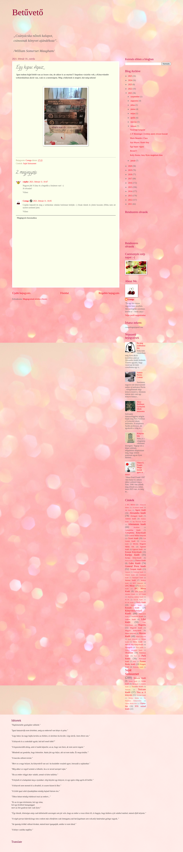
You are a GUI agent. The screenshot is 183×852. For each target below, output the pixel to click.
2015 (130, 187)
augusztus (135, 101)
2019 (130, 170)
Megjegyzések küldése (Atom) (35, 299)
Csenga (26, 201)
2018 (130, 174)
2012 (130, 200)
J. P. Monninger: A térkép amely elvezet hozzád (148, 134)
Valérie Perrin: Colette (140, 375)
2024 (130, 80)
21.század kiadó (138, 507)
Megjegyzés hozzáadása (27, 218)
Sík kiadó (135, 684)
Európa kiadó (132, 554)
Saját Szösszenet (29, 163)
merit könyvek (133, 639)
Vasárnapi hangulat (137, 130)
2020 (130, 166)
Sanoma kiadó (140, 678)
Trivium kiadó (141, 695)
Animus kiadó (130, 519)
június (133, 109)
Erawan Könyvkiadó (133, 552)
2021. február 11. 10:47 (38, 182)
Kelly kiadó (141, 602)
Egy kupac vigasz (137, 147)
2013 (130, 196)
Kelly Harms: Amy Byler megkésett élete (146, 155)
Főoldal (64, 293)
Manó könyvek (130, 633)
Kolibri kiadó (136, 605)
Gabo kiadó (134, 563)
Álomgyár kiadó (136, 516)
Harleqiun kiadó (137, 577)
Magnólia (142, 625)
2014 (130, 191)
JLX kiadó (142, 594)
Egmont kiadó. (137, 549)
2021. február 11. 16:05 (42, 201)
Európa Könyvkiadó (133, 558)
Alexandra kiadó (138, 513)
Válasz (25, 192)
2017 (130, 179)
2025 (130, 76)
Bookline (136, 527)
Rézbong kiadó (138, 667)
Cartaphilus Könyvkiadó (135, 533)
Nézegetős (129, 647)
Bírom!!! (133, 151)
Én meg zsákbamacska (141, 345)
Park (135, 656)
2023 (130, 84)
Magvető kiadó (136, 628)
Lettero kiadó (130, 619)
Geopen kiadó (136, 569)
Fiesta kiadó (129, 560)
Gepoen (127, 572)
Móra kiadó (137, 642)
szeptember (135, 97)
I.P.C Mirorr (130, 586)
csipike (26, 182)
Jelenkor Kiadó (130, 594)
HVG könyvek (138, 583)
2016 (130, 183)
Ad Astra (128, 510)
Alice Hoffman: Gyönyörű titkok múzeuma (141, 406)
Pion (134, 661)
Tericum (127, 689)
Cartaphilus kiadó (133, 530)
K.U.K (127, 599)
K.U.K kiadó (138, 599)
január (133, 161)
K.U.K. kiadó (129, 602)
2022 (130, 89)
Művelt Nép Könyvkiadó (134, 645)
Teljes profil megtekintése (135, 315)
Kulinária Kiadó (137, 616)
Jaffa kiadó (139, 591)
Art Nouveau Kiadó (139, 521)
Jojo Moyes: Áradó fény (139, 142)
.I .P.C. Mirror (130, 505)
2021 (130, 93)
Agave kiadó (140, 510)
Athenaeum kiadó (137, 524)
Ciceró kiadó (133, 538)
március (134, 122)
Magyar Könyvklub (133, 631)
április (133, 118)
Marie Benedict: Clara (139, 138)
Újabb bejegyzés (21, 293)
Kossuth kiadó (132, 608)
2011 (130, 204)
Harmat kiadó (130, 580)
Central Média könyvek (137, 536)
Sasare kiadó (133, 681)
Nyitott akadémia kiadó (133, 650)
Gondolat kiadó (138, 572)
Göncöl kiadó (130, 575)
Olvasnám (129, 653)
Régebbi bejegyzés (109, 293)
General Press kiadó (135, 566)
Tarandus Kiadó (137, 687)
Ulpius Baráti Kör (131, 703)
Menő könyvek (141, 636)
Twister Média (134, 698)
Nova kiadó (139, 647)
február (134, 126)
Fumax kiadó (140, 560)
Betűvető (27, 12)
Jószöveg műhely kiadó (135, 597)
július (133, 105)
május (133, 113)
